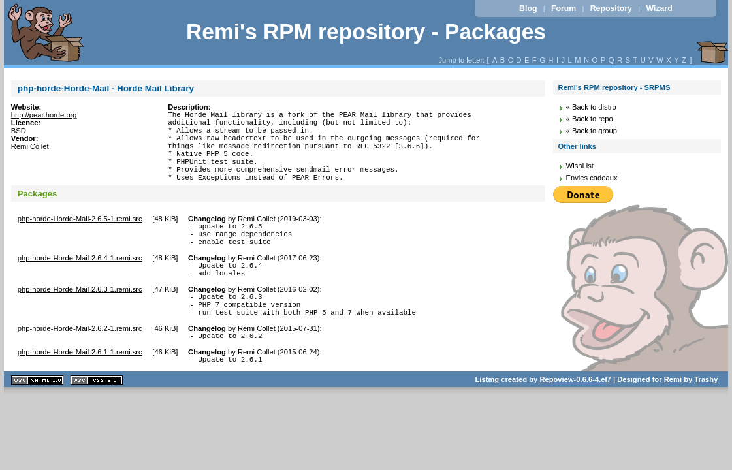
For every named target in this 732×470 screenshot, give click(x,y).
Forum (563, 8)
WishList (580, 166)
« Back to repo (589, 119)
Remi (673, 416)
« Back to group (591, 130)
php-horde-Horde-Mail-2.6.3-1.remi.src (80, 317)
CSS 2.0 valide (97, 417)
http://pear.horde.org (44, 115)
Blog (528, 8)
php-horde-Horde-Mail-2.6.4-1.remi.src (80, 281)
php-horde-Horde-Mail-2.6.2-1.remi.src (80, 362)
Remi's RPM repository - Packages (366, 32)
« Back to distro (591, 107)
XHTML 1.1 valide (37, 417)
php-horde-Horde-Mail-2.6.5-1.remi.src (80, 236)
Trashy (706, 416)
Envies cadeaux (592, 177)
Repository (611, 8)
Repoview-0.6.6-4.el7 (575, 416)
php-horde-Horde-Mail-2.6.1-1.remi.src (80, 387)
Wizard (659, 8)
